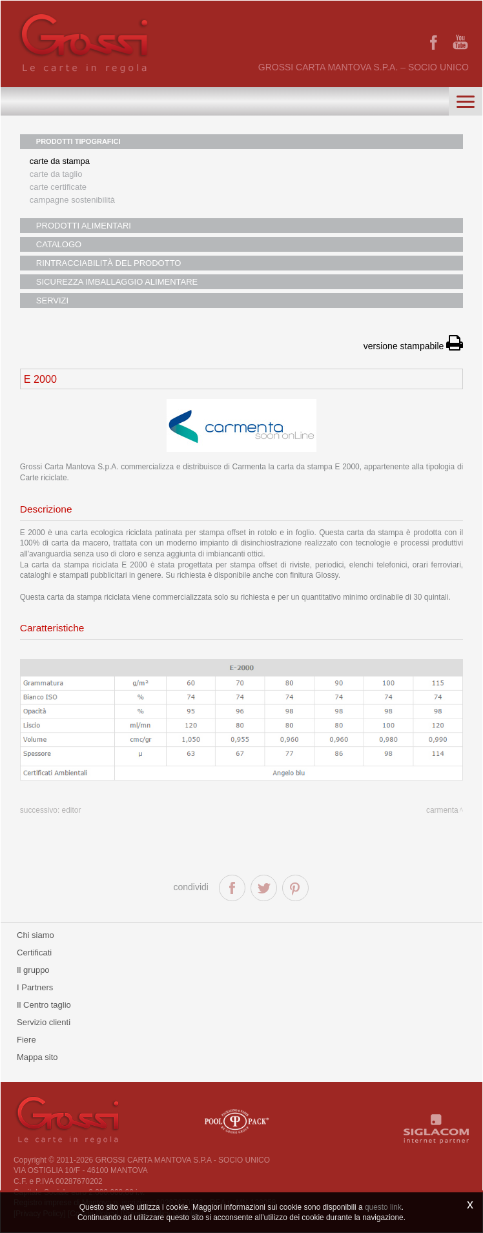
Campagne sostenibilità (72, 200)
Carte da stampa (60, 161)
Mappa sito (37, 1057)
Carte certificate (58, 187)
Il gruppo (33, 970)
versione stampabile (413, 346)
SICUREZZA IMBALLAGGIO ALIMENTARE (117, 282)
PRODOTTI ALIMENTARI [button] (83, 225)
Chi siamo (35, 935)
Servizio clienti (43, 1022)
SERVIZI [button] (52, 300)
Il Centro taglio (44, 1005)
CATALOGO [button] (58, 244)
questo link (383, 1207)
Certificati (34, 952)
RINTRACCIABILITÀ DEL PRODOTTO (108, 263)
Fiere (26, 1039)
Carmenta (442, 810)
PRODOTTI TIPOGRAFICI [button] (78, 141)
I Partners (35, 987)
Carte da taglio (56, 174)
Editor (71, 810)
